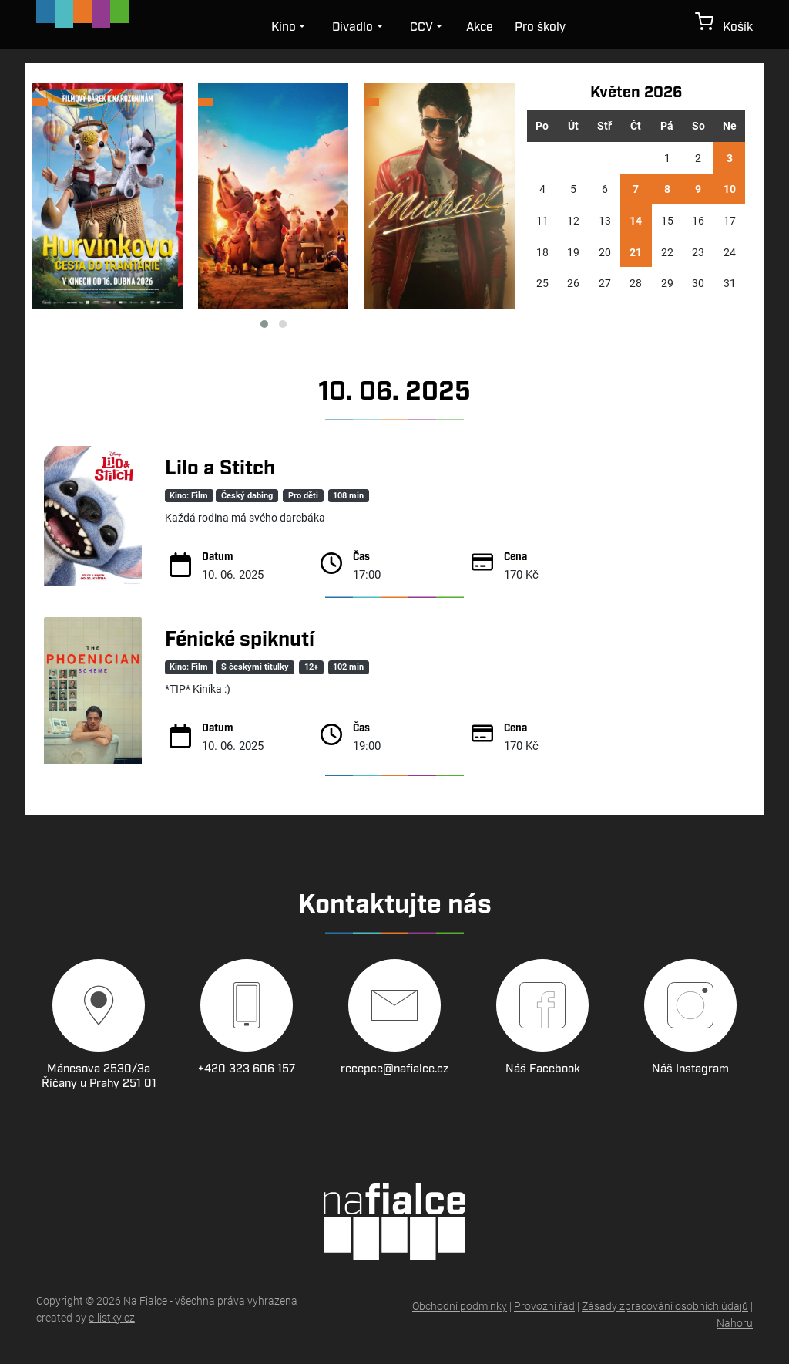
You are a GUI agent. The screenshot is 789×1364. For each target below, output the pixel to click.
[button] (264, 324)
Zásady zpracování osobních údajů (665, 1305)
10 (730, 188)
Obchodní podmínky (459, 1305)
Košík (724, 23)
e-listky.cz (112, 1317)
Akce (479, 27)
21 (636, 252)
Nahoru (735, 1322)
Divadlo (352, 27)
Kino (283, 27)
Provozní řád (544, 1305)
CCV (421, 27)
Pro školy (540, 27)
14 (636, 220)
